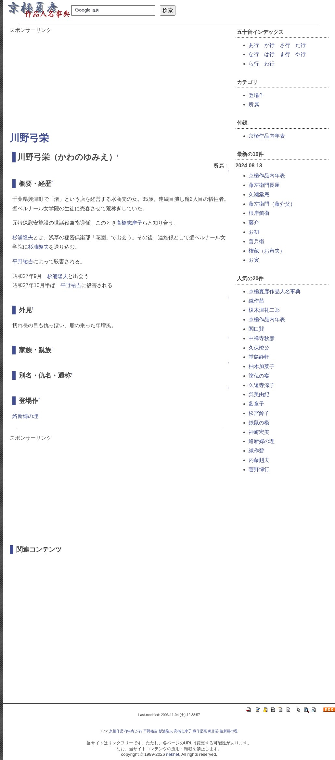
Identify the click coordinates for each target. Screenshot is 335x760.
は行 (269, 54)
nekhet (172, 754)
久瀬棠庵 (259, 194)
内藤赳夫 (259, 460)
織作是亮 (200, 731)
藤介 (254, 222)
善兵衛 (256, 241)
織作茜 (256, 301)
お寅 (254, 260)
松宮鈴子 (259, 413)
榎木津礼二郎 (264, 310)
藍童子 (256, 404)
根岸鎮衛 (259, 213)
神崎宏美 (259, 432)
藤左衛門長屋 (264, 185)
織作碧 (256, 450)
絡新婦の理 (25, 416)
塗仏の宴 (259, 376)
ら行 (254, 63)
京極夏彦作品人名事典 (275, 291)
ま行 (285, 54)
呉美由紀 (259, 394)
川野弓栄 (29, 137)
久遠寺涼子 (262, 385)
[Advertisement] (119, 79)
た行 (300, 45)
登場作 (256, 95)
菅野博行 (259, 469)
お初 (254, 232)
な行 (254, 54)
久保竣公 (259, 348)
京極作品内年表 (267, 136)
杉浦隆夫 (22, 237)
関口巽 (256, 329)
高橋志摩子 (129, 223)
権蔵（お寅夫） (267, 251)
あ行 (254, 45)
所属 (254, 104)
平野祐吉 (22, 261)
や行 (300, 54)
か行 (269, 45)
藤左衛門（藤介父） (272, 204)
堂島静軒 (259, 357)
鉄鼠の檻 (259, 422)
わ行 (269, 63)
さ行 (285, 45)
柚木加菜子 (262, 366)
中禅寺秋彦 (262, 338)
